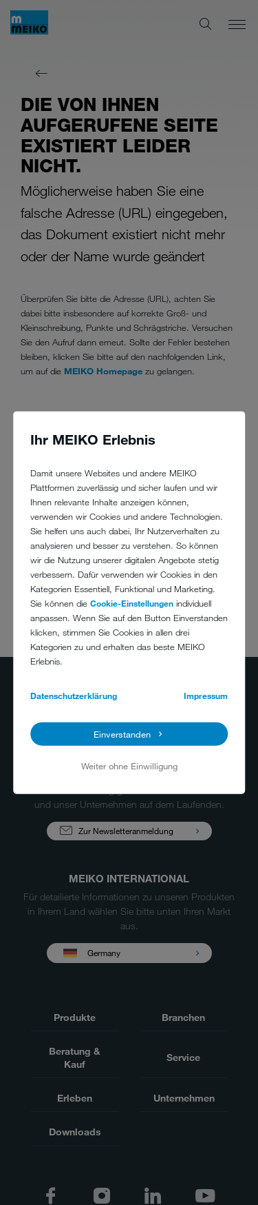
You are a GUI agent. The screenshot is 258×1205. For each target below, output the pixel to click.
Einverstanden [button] (122, 734)
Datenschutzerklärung (73, 694)
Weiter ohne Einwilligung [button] (129, 765)
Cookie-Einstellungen (131, 602)
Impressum (206, 694)
